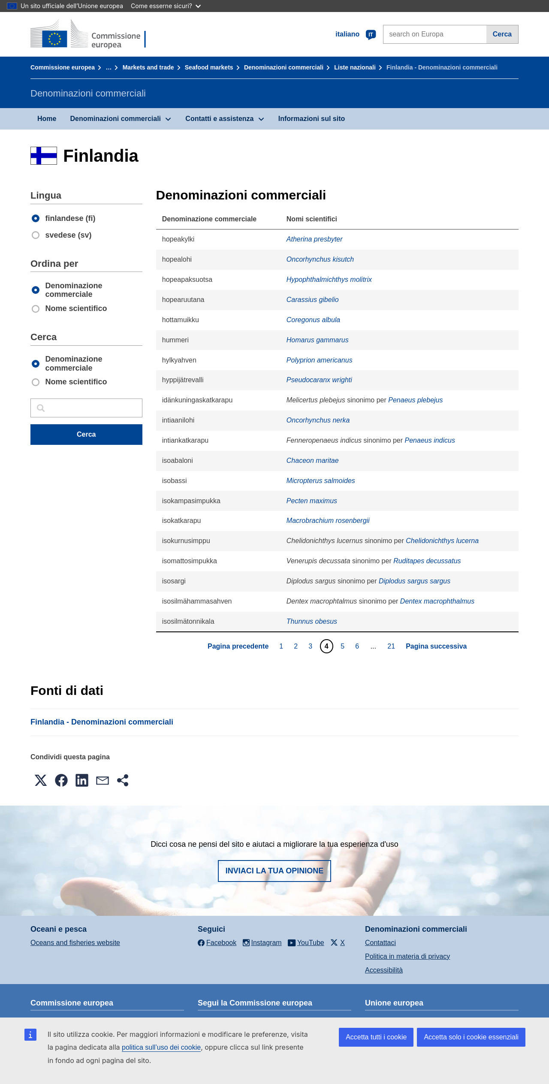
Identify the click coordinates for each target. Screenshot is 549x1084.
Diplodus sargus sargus (414, 581)
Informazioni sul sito (311, 118)
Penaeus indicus (430, 440)
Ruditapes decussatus (427, 561)
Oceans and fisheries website (75, 942)
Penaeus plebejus (415, 400)
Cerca (502, 34)
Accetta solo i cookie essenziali (471, 1037)
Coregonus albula (313, 319)
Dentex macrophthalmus (437, 601)
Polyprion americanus (320, 360)
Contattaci (380, 942)
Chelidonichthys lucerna (442, 540)
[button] (40, 780)
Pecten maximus (312, 500)
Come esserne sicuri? (166, 5)
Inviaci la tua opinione (275, 871)
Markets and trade (148, 67)
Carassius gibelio (313, 299)
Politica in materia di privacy (407, 956)
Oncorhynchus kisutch (320, 259)
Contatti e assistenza (219, 118)
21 (392, 646)
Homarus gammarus (318, 340)
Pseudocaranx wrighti (319, 379)
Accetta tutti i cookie (376, 1037)
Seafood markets (209, 67)
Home (46, 118)
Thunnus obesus (312, 621)
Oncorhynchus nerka (318, 420)
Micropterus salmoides (321, 480)
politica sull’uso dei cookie (161, 1047)
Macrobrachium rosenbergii (328, 520)
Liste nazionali (354, 67)
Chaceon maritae (313, 460)
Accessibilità (384, 970)
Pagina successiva (436, 646)
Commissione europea (62, 67)
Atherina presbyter (315, 239)
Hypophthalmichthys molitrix (329, 279)
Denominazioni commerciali (283, 67)
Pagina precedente (238, 646)
